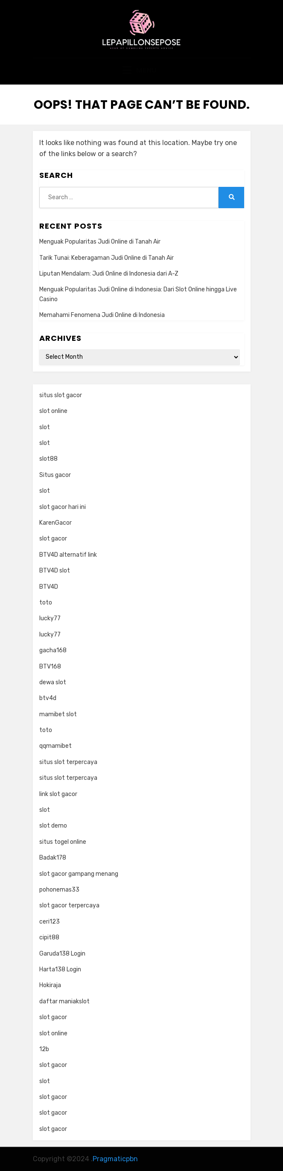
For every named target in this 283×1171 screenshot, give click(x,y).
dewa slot (52, 682)
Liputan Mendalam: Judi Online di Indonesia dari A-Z (108, 273)
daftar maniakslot (64, 1001)
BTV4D (48, 586)
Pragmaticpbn (115, 1159)
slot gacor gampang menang (78, 874)
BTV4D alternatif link (68, 554)
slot (44, 427)
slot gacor (53, 538)
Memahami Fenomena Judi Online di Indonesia (102, 315)
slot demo (53, 825)
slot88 (48, 458)
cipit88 (49, 937)
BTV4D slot (54, 570)
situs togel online (62, 842)
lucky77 (50, 618)
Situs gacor (55, 475)
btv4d (47, 698)
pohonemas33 (59, 889)
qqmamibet (55, 746)
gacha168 (53, 650)
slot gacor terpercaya (69, 905)
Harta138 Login (60, 969)
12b (44, 1049)
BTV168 (50, 666)
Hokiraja (50, 985)
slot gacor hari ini (62, 507)
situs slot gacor (60, 395)
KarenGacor (55, 522)
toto (45, 602)
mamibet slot (58, 714)
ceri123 (49, 921)
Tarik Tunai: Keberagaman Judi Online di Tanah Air (106, 258)
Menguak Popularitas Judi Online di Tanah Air (99, 241)
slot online (53, 411)
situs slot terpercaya (68, 762)
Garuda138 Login (62, 953)
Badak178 (52, 857)
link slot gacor (58, 794)
